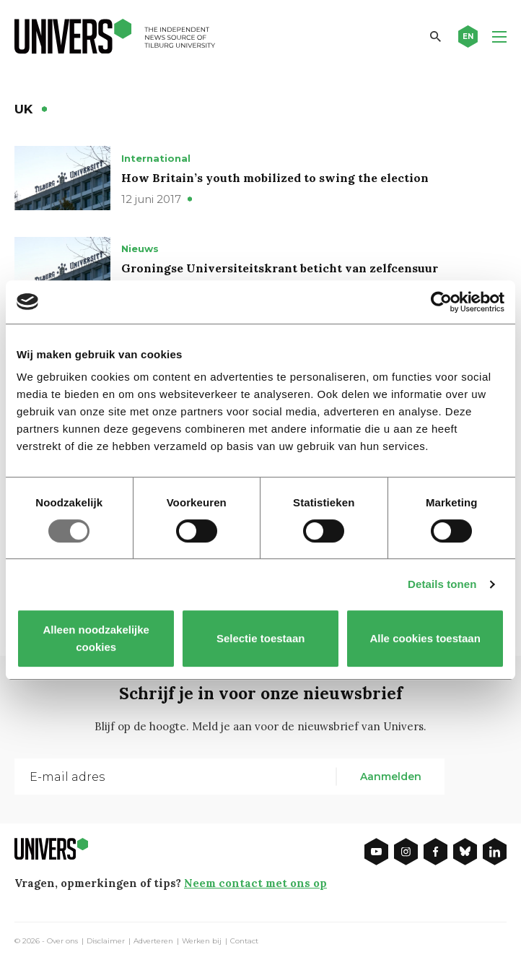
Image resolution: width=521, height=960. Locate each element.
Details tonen (442, 584)
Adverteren (153, 941)
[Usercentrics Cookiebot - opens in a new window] (441, 302)
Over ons (62, 941)
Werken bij (202, 941)
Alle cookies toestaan (424, 638)
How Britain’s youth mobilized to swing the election (275, 177)
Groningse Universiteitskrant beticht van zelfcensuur (279, 268)
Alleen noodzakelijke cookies (96, 638)
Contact (244, 941)
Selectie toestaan (260, 638)
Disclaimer (106, 941)
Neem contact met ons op (255, 883)
